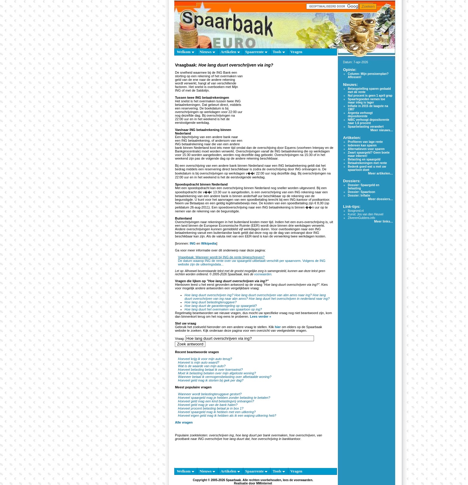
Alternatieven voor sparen (366, 149)
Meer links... (383, 221)
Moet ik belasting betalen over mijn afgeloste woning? (217, 373)
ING (193, 243)
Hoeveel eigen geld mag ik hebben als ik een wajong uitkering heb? (227, 415)
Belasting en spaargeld (364, 159)
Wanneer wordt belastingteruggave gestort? (209, 394)
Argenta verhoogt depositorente (360, 114)
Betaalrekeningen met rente (367, 163)
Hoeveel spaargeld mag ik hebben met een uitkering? (217, 412)
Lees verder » (260, 316)
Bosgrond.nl (356, 210)
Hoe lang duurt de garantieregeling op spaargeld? (220, 306)
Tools (279, 52)
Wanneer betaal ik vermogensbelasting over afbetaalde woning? (224, 377)
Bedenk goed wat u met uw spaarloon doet (367, 168)
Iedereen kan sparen (362, 145)
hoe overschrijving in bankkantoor (275, 439)
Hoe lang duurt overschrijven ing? (208, 295)
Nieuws (207, 52)
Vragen (296, 52)
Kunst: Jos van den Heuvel (365, 214)
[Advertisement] (289, 105)
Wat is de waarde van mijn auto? (201, 366)
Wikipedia (208, 243)
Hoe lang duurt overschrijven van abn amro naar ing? (273, 295)
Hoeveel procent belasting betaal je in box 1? (211, 408)
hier (278, 327)
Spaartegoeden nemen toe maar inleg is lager (366, 101)
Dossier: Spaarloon (361, 192)
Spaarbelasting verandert (366, 126)
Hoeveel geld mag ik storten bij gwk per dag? (211, 380)
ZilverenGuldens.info (361, 218)
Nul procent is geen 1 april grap (370, 95)
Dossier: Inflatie (359, 195)
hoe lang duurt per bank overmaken (261, 435)
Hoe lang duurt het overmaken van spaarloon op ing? (223, 309)
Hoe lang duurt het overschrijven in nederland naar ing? (289, 298)
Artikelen (230, 52)
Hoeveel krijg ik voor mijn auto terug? (205, 359)
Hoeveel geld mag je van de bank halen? (207, 405)
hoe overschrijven (302, 435)
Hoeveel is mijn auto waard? (198, 362)
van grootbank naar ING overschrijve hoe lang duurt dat (248, 437)
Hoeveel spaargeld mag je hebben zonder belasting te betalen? (224, 397)
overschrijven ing (221, 435)
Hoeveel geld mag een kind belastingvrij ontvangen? (216, 401)
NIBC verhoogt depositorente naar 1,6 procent (368, 121)
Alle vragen (184, 422)
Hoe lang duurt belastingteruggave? (210, 302)
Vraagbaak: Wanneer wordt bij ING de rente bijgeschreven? (221, 257)
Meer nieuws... (381, 130)
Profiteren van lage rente (365, 141)
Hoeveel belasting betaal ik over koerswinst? (210, 369)
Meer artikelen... (380, 173)
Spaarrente (256, 52)
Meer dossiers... (380, 199)
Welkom (185, 52)
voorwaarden (263, 274)
